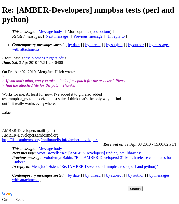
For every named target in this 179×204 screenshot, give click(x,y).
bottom (104, 31)
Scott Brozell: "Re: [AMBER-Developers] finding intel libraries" (89, 153)
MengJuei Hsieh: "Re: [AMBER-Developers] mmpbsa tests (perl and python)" (94, 166)
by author (136, 45)
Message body (50, 31)
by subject (114, 45)
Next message (57, 36)
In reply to (116, 36)
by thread (93, 45)
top (94, 31)
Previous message (88, 36)
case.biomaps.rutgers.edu (44, 58)
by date (74, 45)
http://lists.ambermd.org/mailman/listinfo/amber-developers (50, 140)
